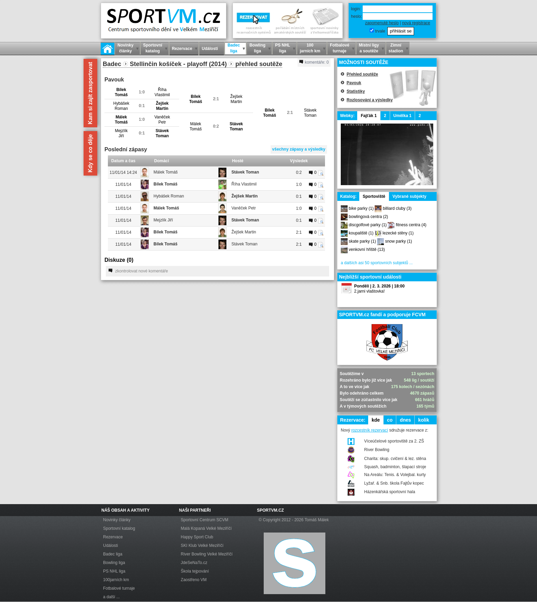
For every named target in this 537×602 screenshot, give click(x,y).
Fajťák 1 (368, 115)
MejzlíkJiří (121, 133)
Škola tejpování (195, 571)
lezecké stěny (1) (398, 233)
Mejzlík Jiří (163, 220)
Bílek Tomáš (165, 184)
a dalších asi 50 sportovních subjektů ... (377, 262)
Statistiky (356, 91)
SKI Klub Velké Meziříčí (202, 545)
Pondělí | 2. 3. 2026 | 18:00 (379, 286)
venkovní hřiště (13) (367, 249)
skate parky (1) (362, 241)
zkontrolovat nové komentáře (138, 271)
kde (376, 420)
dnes (405, 420)
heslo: (356, 16)
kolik (423, 420)
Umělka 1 (403, 115)
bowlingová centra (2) (368, 216)
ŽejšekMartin (236, 99)
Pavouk (354, 82)
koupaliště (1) (361, 233)
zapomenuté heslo (382, 23)
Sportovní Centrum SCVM (204, 519)
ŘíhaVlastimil (162, 92)
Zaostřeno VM (194, 579)
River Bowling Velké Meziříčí (207, 554)
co (389, 420)
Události (110, 545)
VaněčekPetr (162, 120)
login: (356, 9)
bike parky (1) (361, 208)
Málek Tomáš (165, 172)
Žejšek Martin (245, 196)
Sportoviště (374, 196)
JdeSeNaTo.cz (194, 562)
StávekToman (310, 113)
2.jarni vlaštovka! (369, 291)
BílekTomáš (121, 92)
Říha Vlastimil (244, 184)
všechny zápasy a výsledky (298, 149)
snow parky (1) (398, 241)
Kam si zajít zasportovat (90, 93)
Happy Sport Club (197, 537)
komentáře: (314, 62)
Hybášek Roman (168, 196)
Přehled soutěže (362, 74)
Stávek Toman (245, 172)
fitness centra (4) (411, 224)
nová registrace (416, 23)
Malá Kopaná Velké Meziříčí (206, 528)
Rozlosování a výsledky (370, 100)
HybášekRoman (121, 106)
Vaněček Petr (244, 208)
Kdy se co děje (90, 153)
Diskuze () (118, 260)
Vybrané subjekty (409, 196)
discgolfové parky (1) (368, 224)
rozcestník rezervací (369, 430)
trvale (380, 31)
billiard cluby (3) (397, 208)
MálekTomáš (121, 120)
